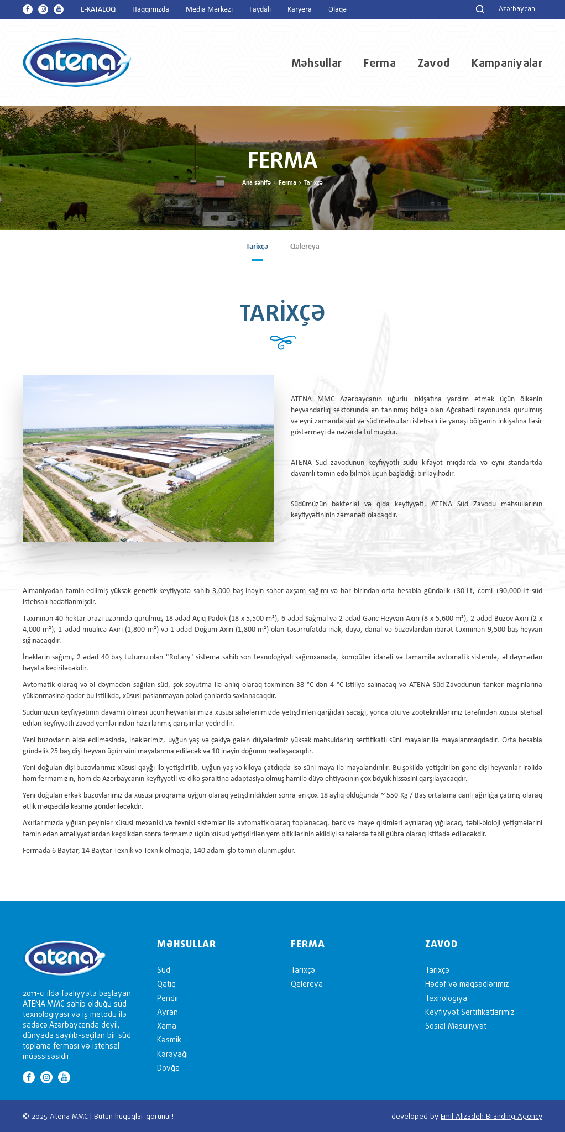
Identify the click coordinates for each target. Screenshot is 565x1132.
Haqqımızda (150, 10)
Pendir (168, 998)
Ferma (380, 63)
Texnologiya (446, 998)
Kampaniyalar (507, 63)
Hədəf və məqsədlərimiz (467, 983)
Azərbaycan (517, 8)
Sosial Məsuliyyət (455, 1025)
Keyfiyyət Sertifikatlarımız (469, 1011)
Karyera (299, 10)
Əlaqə (337, 10)
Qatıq (166, 983)
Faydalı (260, 10)
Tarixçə (257, 247)
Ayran (167, 1011)
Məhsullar (316, 63)
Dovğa (168, 1067)
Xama (166, 1025)
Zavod (434, 63)
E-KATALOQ (98, 10)
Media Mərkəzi (209, 10)
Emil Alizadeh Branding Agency (491, 1116)
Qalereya (305, 247)
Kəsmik (169, 1039)
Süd (163, 969)
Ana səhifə (256, 183)
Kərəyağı (172, 1053)
